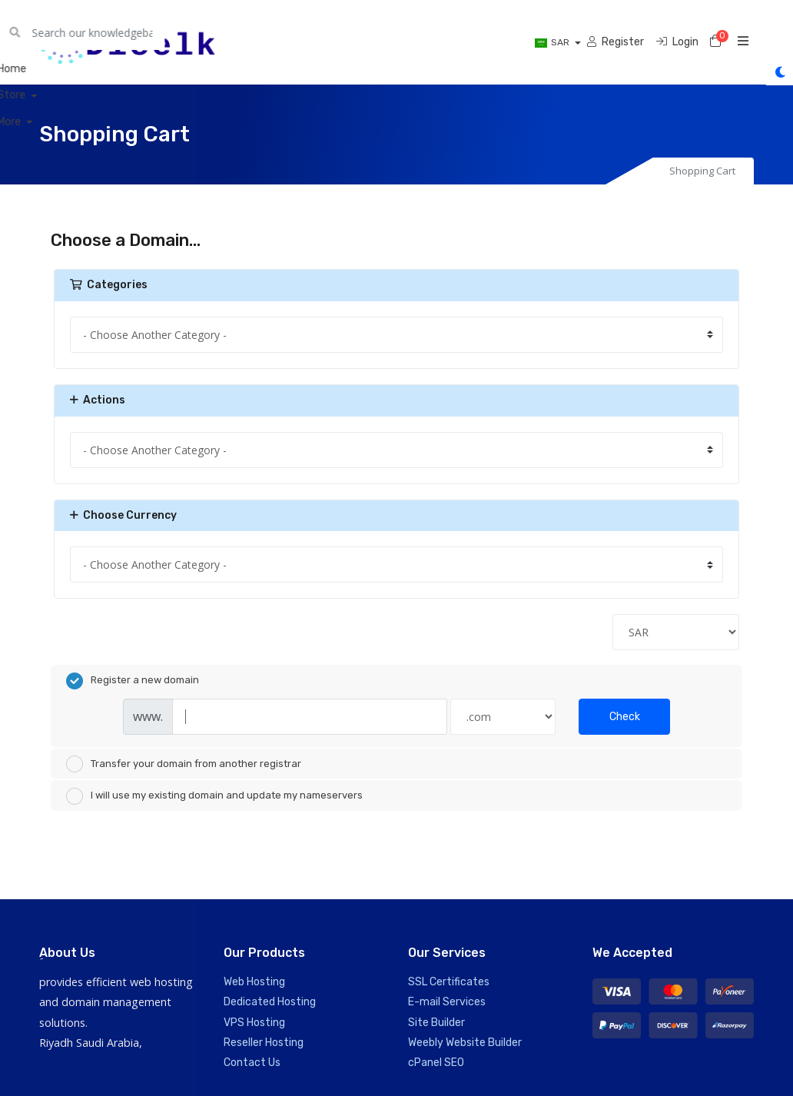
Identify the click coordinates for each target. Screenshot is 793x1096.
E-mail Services (447, 1001)
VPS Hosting (254, 1021)
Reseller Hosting (264, 1042)
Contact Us (252, 1062)
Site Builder (436, 1021)
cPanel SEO (436, 1062)
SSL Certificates (448, 981)
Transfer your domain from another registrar (183, 764)
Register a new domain (132, 681)
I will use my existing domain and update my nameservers (214, 796)
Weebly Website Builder (465, 1042)
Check (624, 716)
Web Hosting (254, 981)
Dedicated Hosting (270, 1001)
